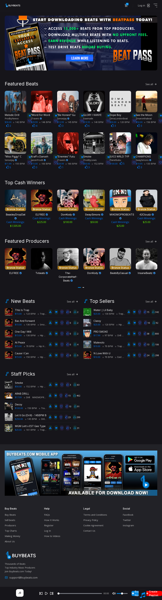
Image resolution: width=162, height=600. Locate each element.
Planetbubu (115, 159)
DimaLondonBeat (119, 118)
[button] (79, 286)
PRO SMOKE (101, 331)
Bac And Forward (25, 320)
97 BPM (108, 334)
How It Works (51, 519)
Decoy (18, 403)
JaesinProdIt (38, 159)
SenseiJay (63, 118)
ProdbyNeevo (12, 118)
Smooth (43, 323)
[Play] (46, 593)
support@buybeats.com (21, 576)
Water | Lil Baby (103, 309)
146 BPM (45, 121)
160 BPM (71, 163)
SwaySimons (143, 159)
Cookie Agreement (93, 524)
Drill (118, 334)
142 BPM (19, 121)
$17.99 (97, 334)
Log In (47, 529)
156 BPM (150, 121)
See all (151, 84)
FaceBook (128, 513)
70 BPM (29, 345)
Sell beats (10, 519)
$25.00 (97, 312)
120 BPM (124, 121)
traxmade (88, 118)
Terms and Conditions (95, 513)
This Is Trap (22, 309)
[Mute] (114, 593)
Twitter (127, 519)
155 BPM (19, 163)
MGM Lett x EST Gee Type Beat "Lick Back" (40, 425)
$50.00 (18, 385)
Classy (97, 320)
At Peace (20, 341)
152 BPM (97, 163)
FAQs (47, 513)
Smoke (19, 382)
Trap (41, 312)
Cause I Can (22, 352)
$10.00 (97, 356)
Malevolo (99, 341)
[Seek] (79, 593)
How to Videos (52, 535)
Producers (10, 524)
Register (49, 524)
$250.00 (19, 418)
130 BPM (29, 323)
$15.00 (18, 312)
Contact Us (89, 529)
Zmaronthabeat (144, 118)
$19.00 (97, 345)
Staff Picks (23, 373)
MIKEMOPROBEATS (43, 396)
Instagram (128, 524)
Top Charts (11, 529)
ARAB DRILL (22, 393)
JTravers (36, 118)
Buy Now (136, 593)
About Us (10, 540)
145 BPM (71, 121)
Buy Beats (10, 513)
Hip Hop (43, 334)
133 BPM (150, 163)
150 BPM (29, 356)
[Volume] (122, 593)
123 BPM (29, 312)
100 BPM (45, 163)
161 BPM (29, 428)
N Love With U (102, 352)
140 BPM (97, 121)
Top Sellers (102, 300)
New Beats (23, 300)
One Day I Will (23, 331)
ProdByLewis (90, 159)
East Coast (121, 356)
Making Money (12, 535)
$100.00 (19, 407)
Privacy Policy (90, 519)
